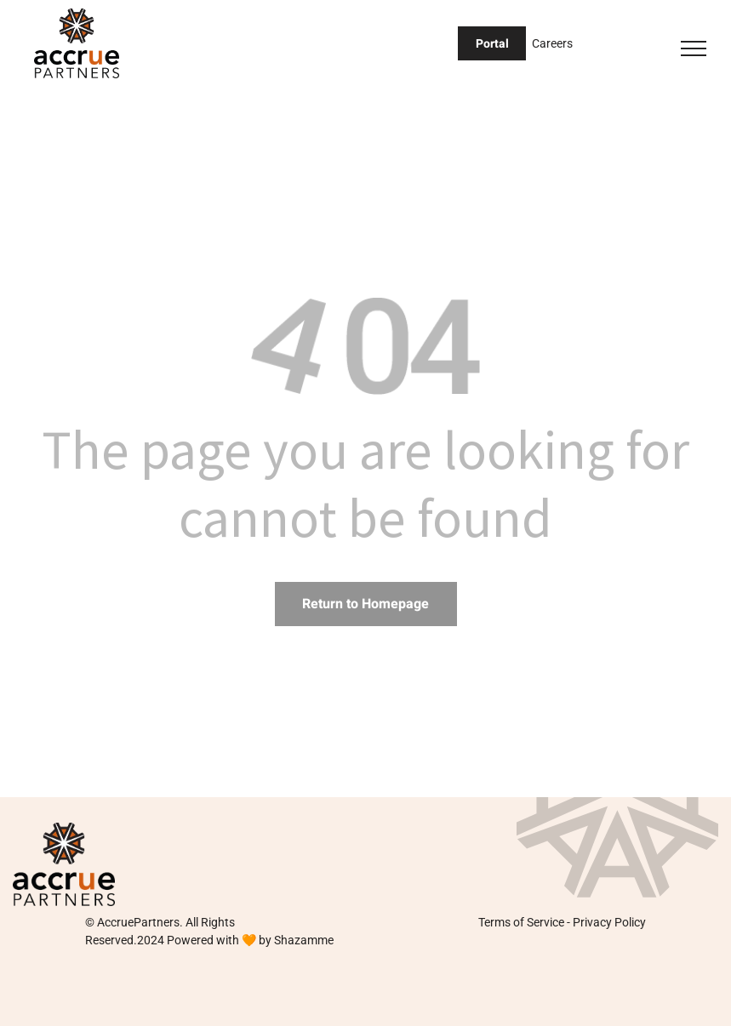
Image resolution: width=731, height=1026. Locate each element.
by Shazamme (296, 940)
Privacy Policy (609, 922)
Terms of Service (521, 922)
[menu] (693, 48)
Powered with (203, 940)
